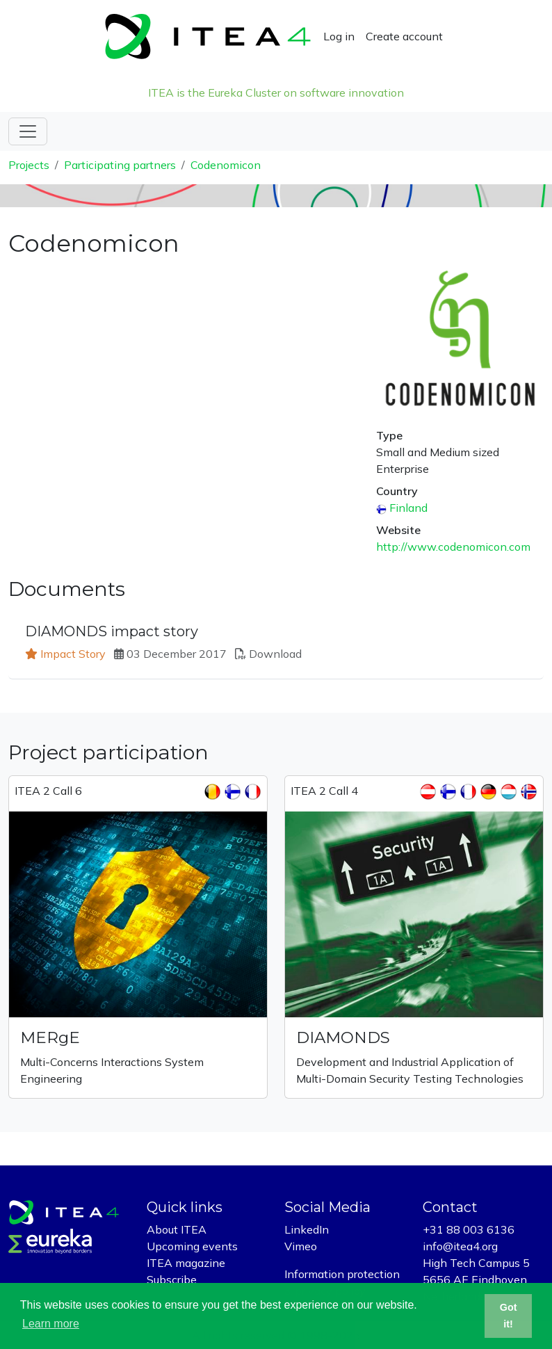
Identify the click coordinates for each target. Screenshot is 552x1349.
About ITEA (176, 1229)
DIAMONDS (343, 1037)
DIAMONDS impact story (111, 631)
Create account (404, 36)
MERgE (50, 1037)
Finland (408, 508)
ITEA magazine (186, 1263)
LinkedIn (306, 1229)
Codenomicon (225, 165)
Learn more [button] (50, 1324)
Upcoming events (192, 1246)
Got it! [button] (508, 1316)
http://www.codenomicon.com (453, 547)
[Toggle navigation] (27, 131)
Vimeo (300, 1246)
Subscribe (172, 1279)
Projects (28, 165)
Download (275, 654)
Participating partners (120, 165)
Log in (339, 36)
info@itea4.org (460, 1246)
